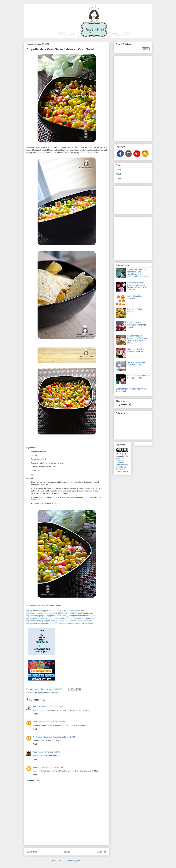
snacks (46, 693)
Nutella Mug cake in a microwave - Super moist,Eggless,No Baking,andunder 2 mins (137, 272)
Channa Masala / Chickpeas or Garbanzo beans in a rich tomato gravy (137, 339)
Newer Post (32, 852)
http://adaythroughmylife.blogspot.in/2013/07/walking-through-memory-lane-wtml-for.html (61, 616)
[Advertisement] (133, 98)
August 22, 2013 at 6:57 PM (51, 706)
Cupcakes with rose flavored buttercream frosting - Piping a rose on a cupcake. (138, 286)
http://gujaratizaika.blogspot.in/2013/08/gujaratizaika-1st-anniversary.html (55, 611)
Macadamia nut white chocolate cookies (136, 363)
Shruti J (36, 706)
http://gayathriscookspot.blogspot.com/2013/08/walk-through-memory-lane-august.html (60, 618)
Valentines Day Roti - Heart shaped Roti (136, 350)
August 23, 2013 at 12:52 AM (53, 722)
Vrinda (35, 767)
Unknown (37, 722)
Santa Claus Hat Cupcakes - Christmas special (136, 324)
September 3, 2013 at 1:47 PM (51, 767)
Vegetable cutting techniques (134, 297)
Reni (35, 752)
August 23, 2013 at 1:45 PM (49, 752)
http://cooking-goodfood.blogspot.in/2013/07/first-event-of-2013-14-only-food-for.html (59, 613)
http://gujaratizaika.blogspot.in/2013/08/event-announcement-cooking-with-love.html (59, 623)
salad (35, 693)
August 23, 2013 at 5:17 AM (64, 737)
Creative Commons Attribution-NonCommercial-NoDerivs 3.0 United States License (122, 464)
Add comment (33, 780)
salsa (40, 693)
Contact (119, 178)
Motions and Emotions (42, 737)
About (118, 174)
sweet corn (54, 693)
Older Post (102, 852)
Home (67, 852)
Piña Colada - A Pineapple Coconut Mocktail (138, 376)
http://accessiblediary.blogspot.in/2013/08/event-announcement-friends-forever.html (59, 621)
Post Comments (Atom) (72, 861)
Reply (35, 714)
